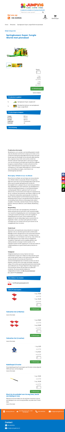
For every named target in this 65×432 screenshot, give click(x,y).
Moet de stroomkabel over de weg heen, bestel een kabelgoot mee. (41, 359)
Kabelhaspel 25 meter (32, 329)
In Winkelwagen (55, 52)
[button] (26, 47)
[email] (63, 186)
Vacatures (9, 409)
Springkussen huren (40, 391)
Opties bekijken (55, 56)
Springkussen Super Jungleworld (44, 66)
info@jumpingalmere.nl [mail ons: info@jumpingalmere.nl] (13, 393)
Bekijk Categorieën (13, 28)
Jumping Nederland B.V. (12, 410)
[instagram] (63, 182)
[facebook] (63, 175)
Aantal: (55, 31)
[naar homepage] (18, 6)
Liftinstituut (38, 237)
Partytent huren (39, 393)
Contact (8, 407)
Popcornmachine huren (41, 396)
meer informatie (29, 279)
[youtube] (63, 178)
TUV (30, 237)
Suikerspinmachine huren (41, 398)
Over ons (37, 389)
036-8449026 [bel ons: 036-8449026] (11, 390)
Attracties (12, 22)
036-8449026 (40, 376)
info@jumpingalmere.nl (58, 375)
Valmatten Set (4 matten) (34, 303)
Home (6, 22)
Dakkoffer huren (10, 412)
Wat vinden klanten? (11, 405)
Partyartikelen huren (40, 395)
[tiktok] (63, 190)
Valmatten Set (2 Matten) (34, 276)
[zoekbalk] (46, 9)
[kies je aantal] (57, 269)
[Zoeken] (57, 9)
